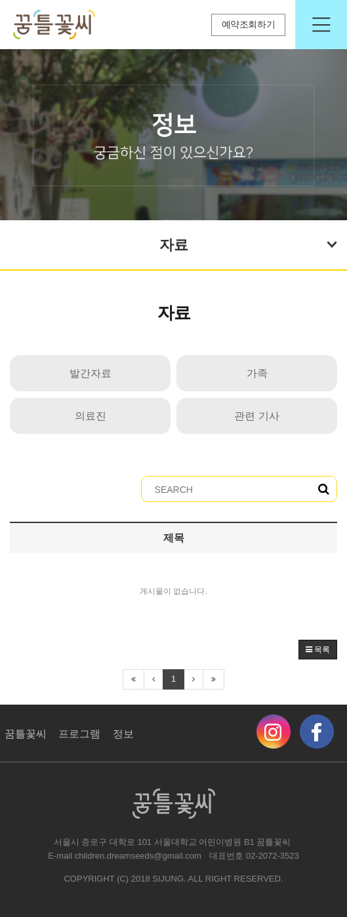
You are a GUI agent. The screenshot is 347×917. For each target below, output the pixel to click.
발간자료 (91, 373)
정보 (123, 733)
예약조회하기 (249, 24)
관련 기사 (256, 415)
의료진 (90, 415)
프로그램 (79, 733)
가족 (257, 373)
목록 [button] (318, 649)
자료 (248, 243)
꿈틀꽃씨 (26, 733)
